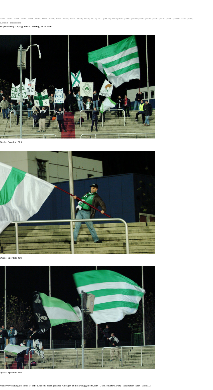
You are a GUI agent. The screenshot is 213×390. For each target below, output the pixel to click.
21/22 (23, 18)
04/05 (142, 18)
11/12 (93, 18)
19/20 (37, 18)
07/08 (121, 18)
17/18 (51, 18)
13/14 (79, 18)
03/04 (149, 18)
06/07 (128, 18)
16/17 (58, 18)
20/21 (30, 18)
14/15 (72, 18)
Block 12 (146, 385)
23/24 (9, 18)
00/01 (170, 18)
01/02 (163, 18)
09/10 (107, 18)
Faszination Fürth (131, 385)
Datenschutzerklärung (110, 385)
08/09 (114, 18)
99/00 (176, 18)
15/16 (65, 18)
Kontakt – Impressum (10, 22)
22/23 (16, 18)
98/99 (184, 18)
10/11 (100, 18)
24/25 (2, 18)
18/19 (44, 18)
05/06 (135, 18)
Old (190, 18)
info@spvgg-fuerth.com (86, 385)
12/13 (86, 18)
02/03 (156, 18)
